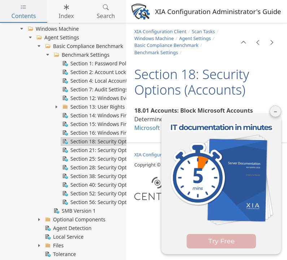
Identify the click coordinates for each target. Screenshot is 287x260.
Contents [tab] (24, 11)
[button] (243, 42)
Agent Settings (195, 38)
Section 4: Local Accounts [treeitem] (95, 81)
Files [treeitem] (54, 245)
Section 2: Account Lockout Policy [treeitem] (105, 72)
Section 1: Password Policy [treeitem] (96, 63)
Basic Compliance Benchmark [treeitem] (83, 46)
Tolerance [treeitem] (60, 254)
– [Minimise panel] (275, 111)
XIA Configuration (153, 154)
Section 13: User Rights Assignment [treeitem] (107, 107)
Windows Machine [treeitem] (52, 29)
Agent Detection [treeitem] (67, 228)
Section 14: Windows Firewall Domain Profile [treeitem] (118, 115)
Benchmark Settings (156, 52)
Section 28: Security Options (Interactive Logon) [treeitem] (122, 167)
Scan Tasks (203, 31)
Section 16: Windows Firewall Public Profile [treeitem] (116, 133)
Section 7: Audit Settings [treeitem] (94, 89)
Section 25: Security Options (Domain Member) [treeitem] (121, 159)
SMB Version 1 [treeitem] (74, 211)
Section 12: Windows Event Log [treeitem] (102, 98)
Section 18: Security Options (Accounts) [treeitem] (111, 141)
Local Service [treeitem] (63, 237)
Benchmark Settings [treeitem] (80, 55)
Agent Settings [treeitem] (57, 37)
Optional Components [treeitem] (74, 219)
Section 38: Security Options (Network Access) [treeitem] (119, 176)
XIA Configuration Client (160, 31)
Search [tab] (106, 11)
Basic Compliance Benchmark (166, 45)
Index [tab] (66, 11)
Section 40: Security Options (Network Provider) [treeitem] (122, 185)
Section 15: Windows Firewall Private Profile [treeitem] (117, 124)
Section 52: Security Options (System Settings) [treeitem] (120, 193)
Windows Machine (154, 38)
